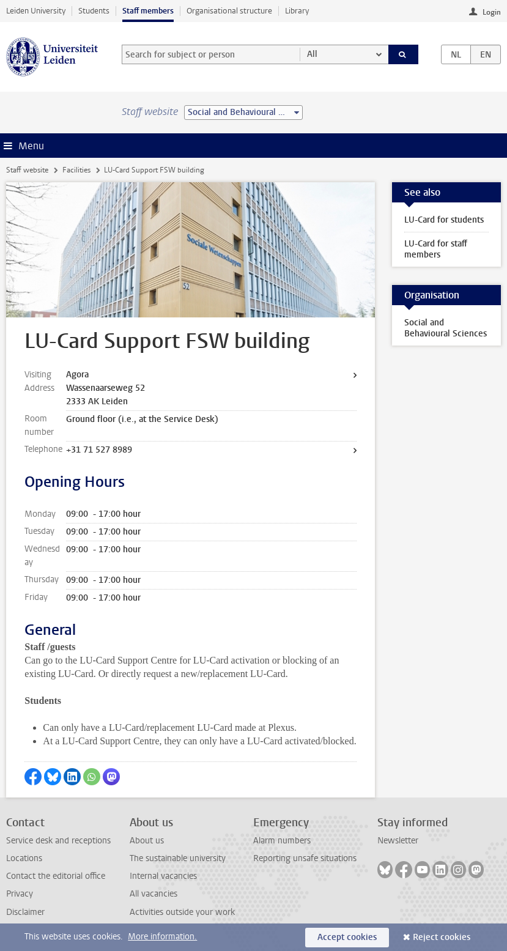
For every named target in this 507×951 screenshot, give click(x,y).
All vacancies (153, 894)
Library (297, 11)
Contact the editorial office (55, 876)
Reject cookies (441, 937)
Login (492, 12)
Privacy (19, 894)
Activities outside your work (182, 912)
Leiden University (35, 11)
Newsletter (397, 840)
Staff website (27, 170)
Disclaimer (25, 912)
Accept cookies (347, 937)
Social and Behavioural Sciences (445, 328)
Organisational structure (229, 11)
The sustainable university (178, 858)
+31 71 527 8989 (99, 450)
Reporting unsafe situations (305, 858)
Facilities (76, 170)
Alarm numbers (282, 840)
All (312, 54)
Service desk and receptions (58, 840)
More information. (162, 936)
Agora (77, 374)
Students (93, 11)
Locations (24, 858)
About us (147, 840)
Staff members (148, 11)
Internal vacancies (163, 876)
